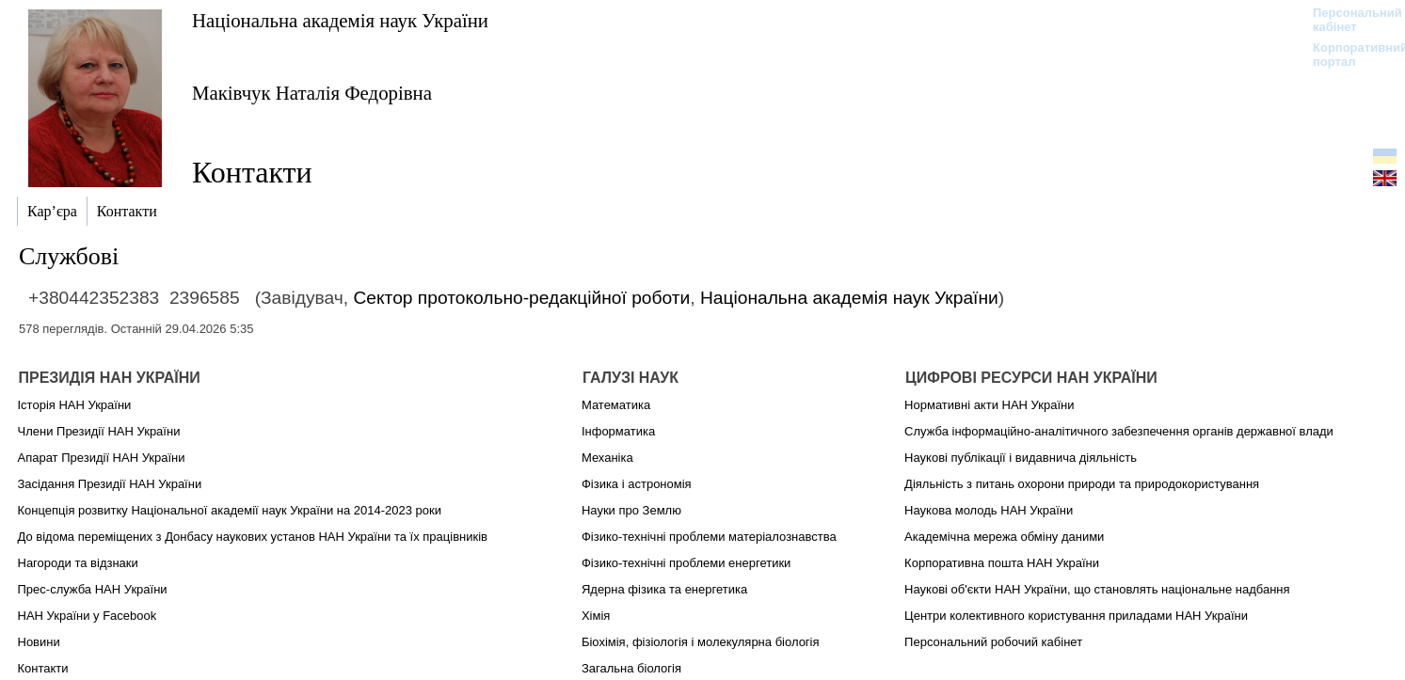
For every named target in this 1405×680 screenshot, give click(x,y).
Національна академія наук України (340, 20)
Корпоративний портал (1348, 54)
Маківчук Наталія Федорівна (312, 92)
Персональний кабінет (1348, 20)
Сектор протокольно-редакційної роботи (521, 298)
